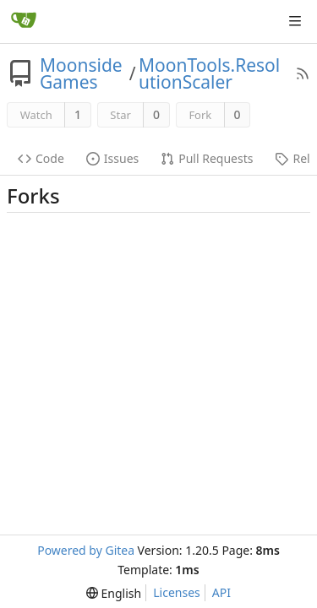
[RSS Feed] (302, 73)
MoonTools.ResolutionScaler (209, 73)
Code (41, 158)
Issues (112, 158)
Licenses (176, 592)
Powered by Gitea (85, 550)
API (221, 592)
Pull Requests (207, 158)
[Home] (23, 21)
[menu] (113, 593)
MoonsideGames (81, 73)
